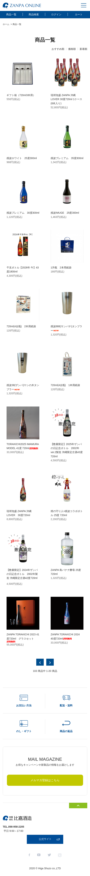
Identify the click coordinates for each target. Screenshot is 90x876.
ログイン (56, 14)
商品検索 (34, 14)
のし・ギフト (24, 731)
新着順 (83, 48)
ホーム (6, 24)
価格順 (72, 48)
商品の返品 (66, 731)
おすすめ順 (58, 48)
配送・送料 (66, 705)
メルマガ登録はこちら (45, 780)
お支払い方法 (24, 705)
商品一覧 (11, 14)
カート (79, 14)
